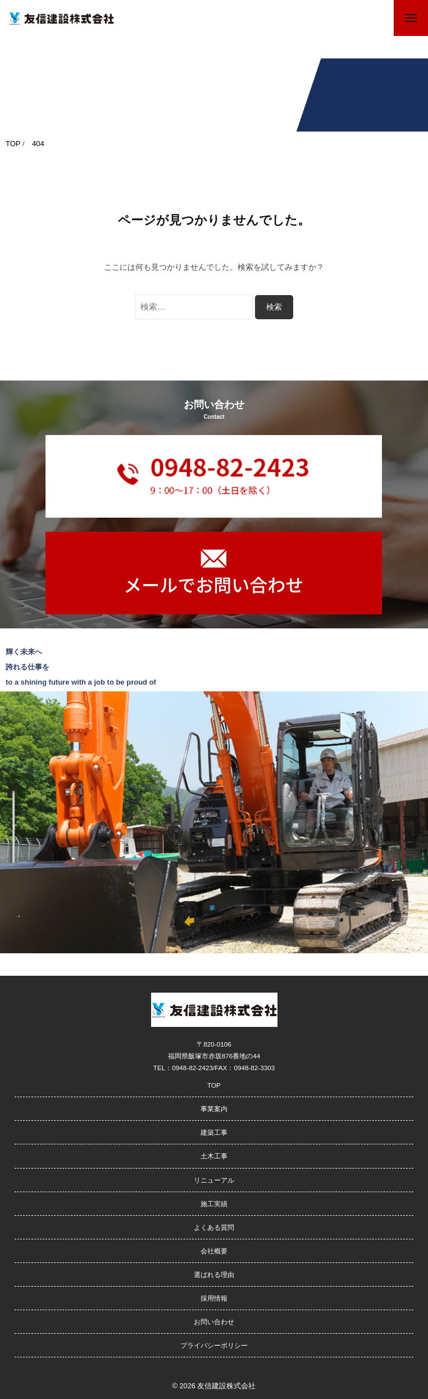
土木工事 (214, 1156)
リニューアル (214, 1180)
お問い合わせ (214, 1321)
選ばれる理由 (214, 1274)
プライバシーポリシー (214, 1345)
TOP (214, 1085)
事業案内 (214, 1108)
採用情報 (214, 1298)
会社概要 (214, 1251)
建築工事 (214, 1132)
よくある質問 (214, 1227)
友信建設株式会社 (226, 1386)
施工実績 (214, 1203)
